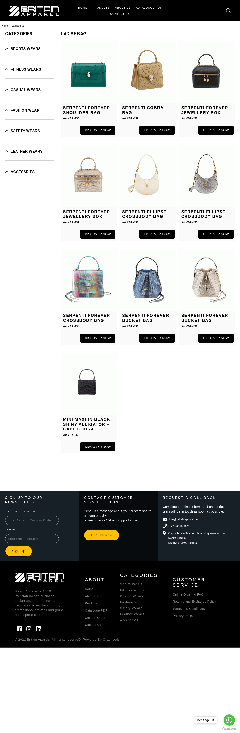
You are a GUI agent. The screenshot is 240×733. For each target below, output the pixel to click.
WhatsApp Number (17, 515)
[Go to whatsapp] (229, 720)
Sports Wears (26, 49)
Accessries (23, 172)
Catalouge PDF (149, 7)
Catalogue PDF (96, 610)
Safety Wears (25, 131)
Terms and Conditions (189, 608)
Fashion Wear (25, 110)
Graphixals (111, 639)
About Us (123, 7)
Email (7, 534)
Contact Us (120, 13)
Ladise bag (18, 25)
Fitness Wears (26, 69)
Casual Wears (26, 90)
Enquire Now (97, 539)
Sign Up (14, 555)
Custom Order (95, 617)
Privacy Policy (183, 616)
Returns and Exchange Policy (194, 601)
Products (101, 7)
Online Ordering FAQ (188, 594)
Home (82, 7)
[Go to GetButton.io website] (229, 728)
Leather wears (27, 151)
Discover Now (98, 130)
